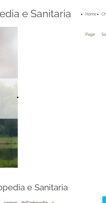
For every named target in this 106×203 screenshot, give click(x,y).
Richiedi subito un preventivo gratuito (60, 97)
